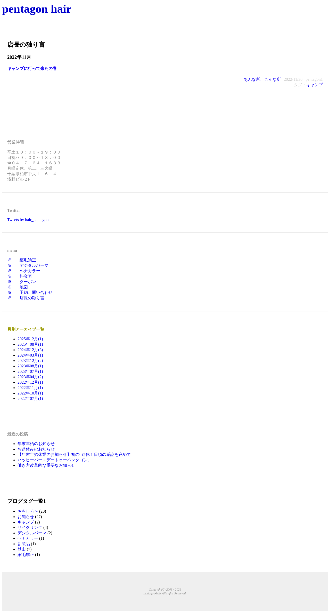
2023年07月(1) (30, 371)
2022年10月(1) (30, 393)
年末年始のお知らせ (36, 443)
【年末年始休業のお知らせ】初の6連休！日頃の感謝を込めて (74, 454)
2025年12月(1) (30, 339)
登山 (22, 549)
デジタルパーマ (32, 533)
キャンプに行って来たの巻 (32, 68)
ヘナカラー (28, 538)
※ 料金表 (19, 276)
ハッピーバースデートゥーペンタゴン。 (55, 460)
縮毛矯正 (26, 554)
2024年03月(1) (30, 355)
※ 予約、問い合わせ (30, 292)
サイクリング (30, 527)
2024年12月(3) (30, 350)
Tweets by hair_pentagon (28, 219)
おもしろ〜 (28, 511)
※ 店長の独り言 (25, 298)
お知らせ (26, 516)
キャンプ (314, 85)
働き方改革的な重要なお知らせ (46, 465)
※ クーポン (21, 281)
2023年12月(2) (30, 360)
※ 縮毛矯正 (21, 260)
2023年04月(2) (30, 377)
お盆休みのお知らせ (36, 449)
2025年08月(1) (30, 344)
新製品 (24, 544)
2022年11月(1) (30, 387)
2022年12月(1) (30, 382)
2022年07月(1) (30, 398)
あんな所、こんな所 (262, 79)
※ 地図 (17, 287)
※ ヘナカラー (23, 271)
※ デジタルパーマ (27, 265)
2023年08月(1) (30, 366)
